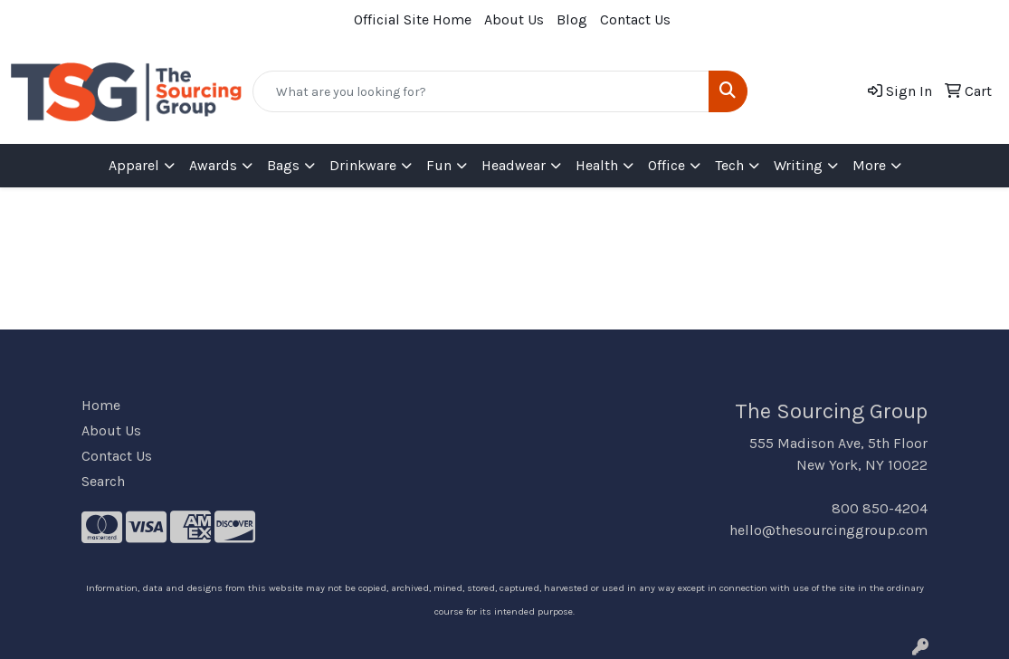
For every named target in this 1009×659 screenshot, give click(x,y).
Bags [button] (283, 165)
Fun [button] (439, 165)
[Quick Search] (481, 91)
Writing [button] (798, 165)
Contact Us (635, 19)
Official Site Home (412, 19)
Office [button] (666, 165)
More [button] (869, 165)
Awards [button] (213, 165)
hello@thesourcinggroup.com (828, 530)
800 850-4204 (880, 508)
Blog (572, 19)
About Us (514, 19)
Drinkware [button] (362, 165)
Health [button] (597, 165)
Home (100, 405)
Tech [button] (729, 165)
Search (103, 481)
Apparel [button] (134, 165)
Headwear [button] (513, 165)
